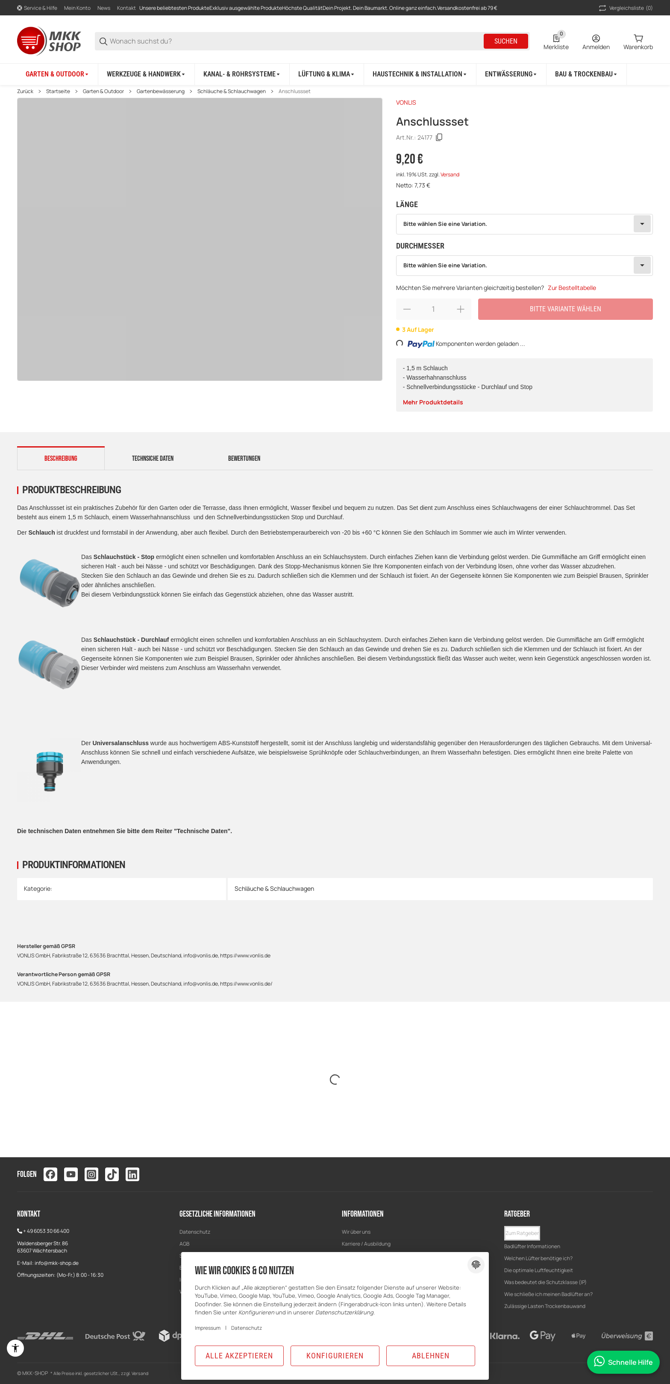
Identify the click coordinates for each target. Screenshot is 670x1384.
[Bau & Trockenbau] (587, 74)
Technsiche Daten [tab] (152, 458)
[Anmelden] (596, 41)
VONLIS (406, 102)
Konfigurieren (335, 1355)
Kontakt (126, 8)
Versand (450, 174)
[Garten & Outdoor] (57, 74)
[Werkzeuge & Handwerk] (146, 74)
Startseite (58, 91)
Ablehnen (431, 1355)
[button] (522, 1233)
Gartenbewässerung (161, 91)
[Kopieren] (439, 137)
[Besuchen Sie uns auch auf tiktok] (112, 1174)
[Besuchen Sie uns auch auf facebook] (50, 1174)
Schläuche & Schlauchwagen (231, 91)
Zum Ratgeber (522, 1233)
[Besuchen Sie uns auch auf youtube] (71, 1174)
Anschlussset (295, 91)
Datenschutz (194, 1231)
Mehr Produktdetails (433, 402)
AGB (184, 1243)
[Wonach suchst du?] (296, 41)
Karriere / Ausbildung (366, 1243)
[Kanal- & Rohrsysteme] (242, 74)
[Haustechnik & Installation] (420, 74)
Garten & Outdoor (103, 91)
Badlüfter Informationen (532, 1246)
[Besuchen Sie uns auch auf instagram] (91, 1174)
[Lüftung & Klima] (327, 74)
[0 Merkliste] (556, 41)
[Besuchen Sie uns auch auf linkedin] (132, 1174)
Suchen (505, 41)
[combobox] (524, 224)
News (103, 8)
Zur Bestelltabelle (572, 288)
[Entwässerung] (511, 74)
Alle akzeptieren (239, 1355)
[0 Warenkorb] (638, 41)
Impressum (207, 1327)
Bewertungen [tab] (244, 458)
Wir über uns (356, 1231)
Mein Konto (77, 8)
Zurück (25, 91)
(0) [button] (625, 8)
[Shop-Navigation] (37, 8)
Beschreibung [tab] (60, 458)
